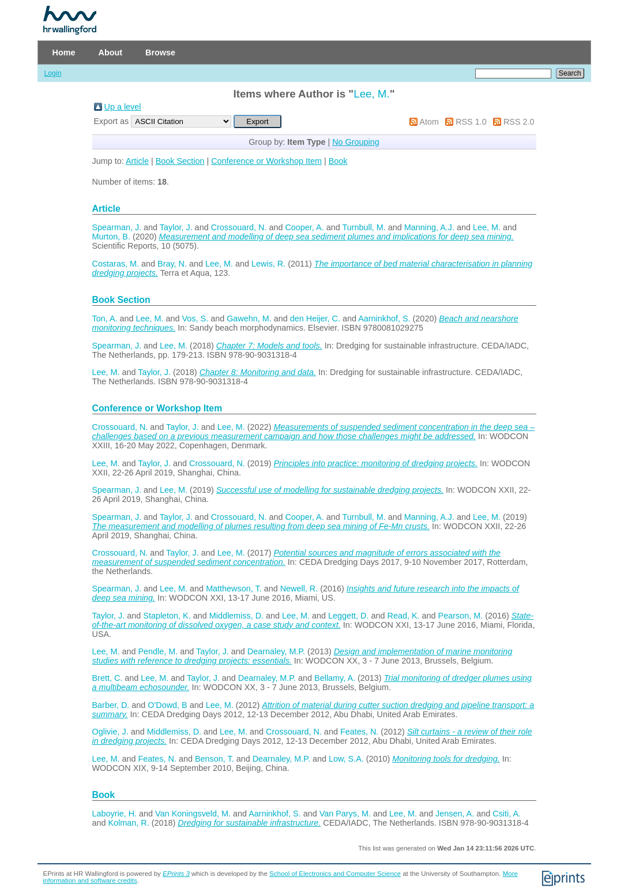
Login (53, 73)
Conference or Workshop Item (266, 161)
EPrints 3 (176, 873)
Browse (160, 52)
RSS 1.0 (471, 121)
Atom (429, 121)
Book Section (180, 161)
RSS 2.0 (519, 121)
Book (338, 161)
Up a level (122, 106)
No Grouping (355, 142)
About (110, 52)
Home (64, 52)
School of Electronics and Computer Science (335, 873)
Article (137, 161)
